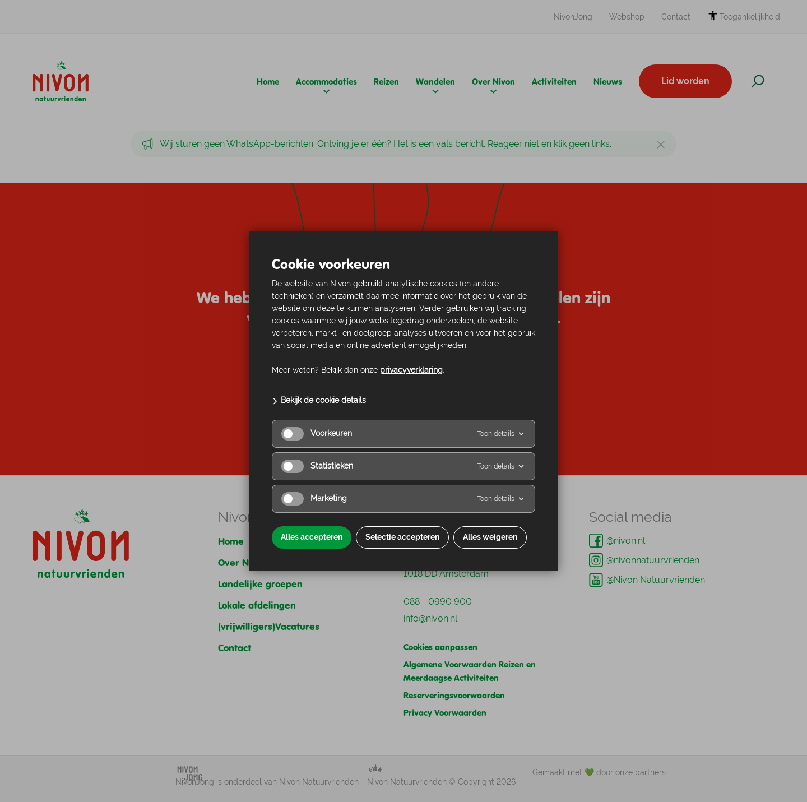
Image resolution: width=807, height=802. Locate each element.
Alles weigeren (490, 536)
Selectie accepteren (402, 536)
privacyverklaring (411, 369)
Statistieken (317, 466)
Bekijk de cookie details (319, 400)
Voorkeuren (316, 434)
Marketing (314, 499)
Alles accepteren (311, 536)
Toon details (501, 433)
